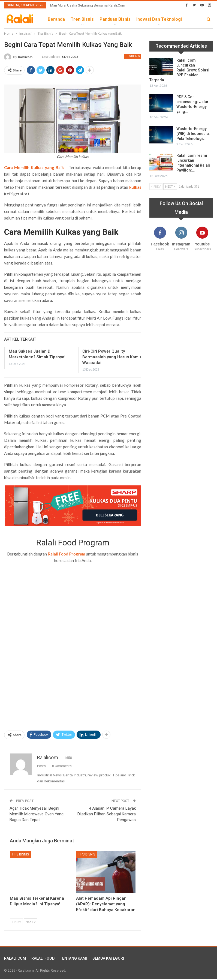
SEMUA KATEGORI (108, 958)
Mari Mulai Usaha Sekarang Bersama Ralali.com (87, 5)
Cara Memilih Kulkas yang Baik (34, 167)
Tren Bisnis (82, 19)
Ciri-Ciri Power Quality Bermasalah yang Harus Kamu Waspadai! (111, 357)
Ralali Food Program (66, 553)
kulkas (135, 187)
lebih (141, 19)
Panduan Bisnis (115, 19)
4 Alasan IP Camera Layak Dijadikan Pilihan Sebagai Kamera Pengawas (106, 814)
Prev (16, 921)
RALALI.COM (15, 958)
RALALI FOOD (43, 958)
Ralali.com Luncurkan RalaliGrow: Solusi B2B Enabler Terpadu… (179, 70)
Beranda (56, 19)
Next (30, 921)
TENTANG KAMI (73, 958)
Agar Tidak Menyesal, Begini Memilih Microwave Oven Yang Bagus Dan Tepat (37, 814)
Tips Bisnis (132, 56)
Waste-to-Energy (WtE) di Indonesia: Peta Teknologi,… (193, 134)
